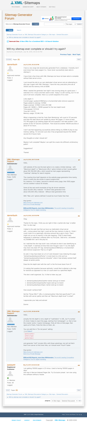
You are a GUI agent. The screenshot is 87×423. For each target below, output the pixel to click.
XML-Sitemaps (60, 420)
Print (78, 59)
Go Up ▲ (79, 414)
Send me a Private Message (31, 204)
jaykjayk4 (11, 365)
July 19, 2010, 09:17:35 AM (31, 159)
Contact (27, 420)
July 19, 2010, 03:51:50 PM (31, 215)
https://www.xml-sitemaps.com (33, 202)
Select (30, 331)
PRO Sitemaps (16, 7)
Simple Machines (38, 414)
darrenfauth (12, 64)
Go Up (7, 390)
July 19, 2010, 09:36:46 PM (31, 311)
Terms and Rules (70, 414)
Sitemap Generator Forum (18, 16)
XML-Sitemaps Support (13, 160)
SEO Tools (52, 7)
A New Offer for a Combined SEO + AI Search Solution (33, 40)
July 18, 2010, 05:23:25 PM (31, 64)
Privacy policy (16, 420)
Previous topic (65, 54)
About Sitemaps (41, 7)
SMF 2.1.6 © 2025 (28, 414)
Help (63, 414)
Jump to (47, 400)
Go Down (8, 59)
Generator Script (28, 7)
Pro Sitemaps (37, 420)
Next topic (76, 54)
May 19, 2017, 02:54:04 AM (31, 365)
